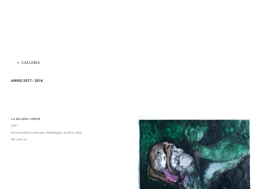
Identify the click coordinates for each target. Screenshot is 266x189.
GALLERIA (31, 63)
